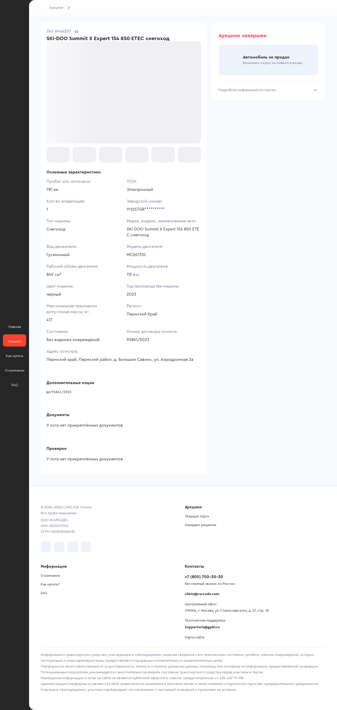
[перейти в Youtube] (72, 547)
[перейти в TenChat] (86, 547)
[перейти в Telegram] (59, 547)
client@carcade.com (202, 594)
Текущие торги (197, 516)
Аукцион (56, 7)
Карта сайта (194, 637)
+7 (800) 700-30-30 (204, 577)
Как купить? (50, 584)
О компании (50, 575)
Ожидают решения (200, 525)
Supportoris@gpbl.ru (202, 627)
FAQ (44, 593)
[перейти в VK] (46, 547)
